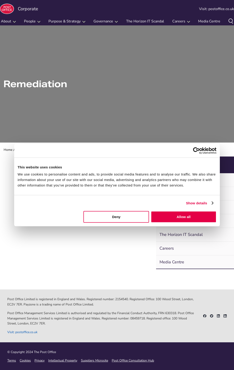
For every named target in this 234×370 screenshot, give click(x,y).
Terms (11, 360)
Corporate (19, 9)
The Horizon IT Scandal (145, 21)
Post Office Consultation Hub (133, 360)
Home (8, 150)
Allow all (184, 217)
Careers (167, 248)
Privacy (40, 360)
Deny (116, 217)
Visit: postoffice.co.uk (216, 8)
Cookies (25, 360)
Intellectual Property (62, 360)
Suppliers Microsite (94, 360)
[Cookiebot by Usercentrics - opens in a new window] (196, 150)
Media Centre (209, 21)
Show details (196, 203)
